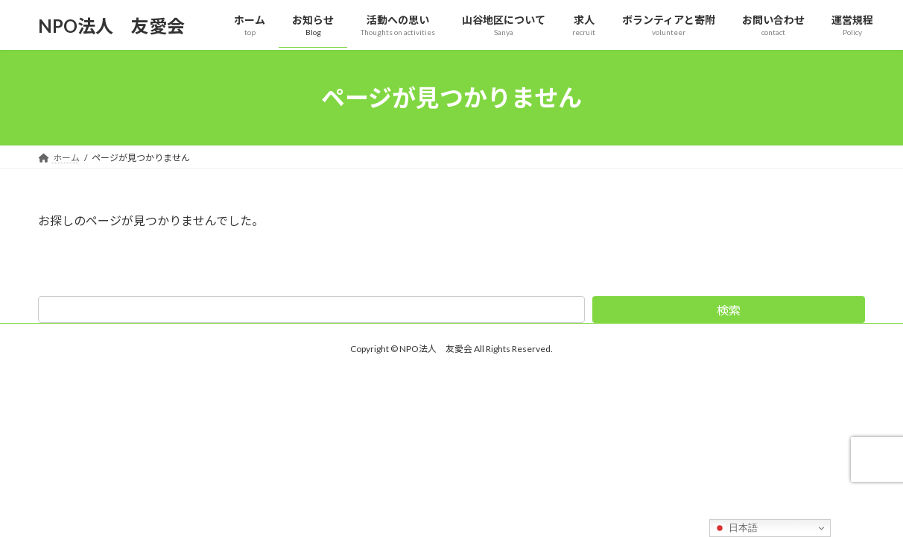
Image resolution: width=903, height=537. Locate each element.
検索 (729, 310)
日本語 (736, 528)
